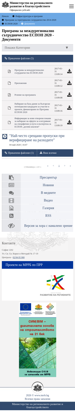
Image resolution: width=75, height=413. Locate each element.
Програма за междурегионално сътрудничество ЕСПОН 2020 (29, 71)
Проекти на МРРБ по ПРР (24, 265)
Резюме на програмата (25, 95)
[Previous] (53, 165)
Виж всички (50, 153)
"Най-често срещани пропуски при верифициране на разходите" (36, 140)
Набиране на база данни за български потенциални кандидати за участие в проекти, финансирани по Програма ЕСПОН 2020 (32, 108)
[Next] (65, 165)
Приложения (21, 83)
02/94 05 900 (19, 257)
